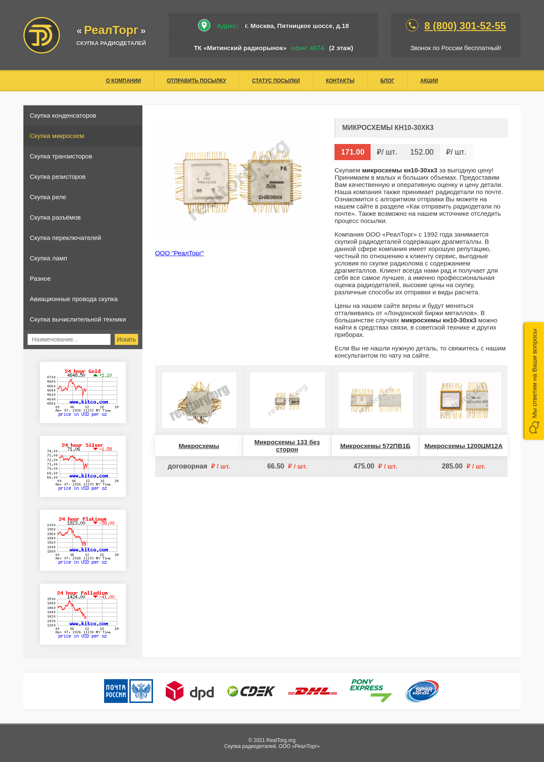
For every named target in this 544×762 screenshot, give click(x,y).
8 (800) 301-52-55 (465, 25)
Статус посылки (276, 81)
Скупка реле (48, 196)
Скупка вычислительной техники (78, 319)
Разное (40, 278)
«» (111, 30)
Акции (429, 81)
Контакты (340, 81)
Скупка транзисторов (61, 156)
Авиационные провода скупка (74, 298)
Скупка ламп (48, 258)
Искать (126, 339)
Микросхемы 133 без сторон (287, 445)
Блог (387, 81)
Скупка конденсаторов (63, 115)
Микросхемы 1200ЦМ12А (464, 445)
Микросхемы (198, 445)
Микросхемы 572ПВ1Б (375, 445)
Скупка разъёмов (55, 217)
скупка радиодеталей (111, 43)
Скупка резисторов (57, 176)
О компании (123, 81)
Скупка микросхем (57, 135)
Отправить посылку (196, 81)
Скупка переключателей (65, 237)
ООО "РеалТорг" (179, 253)
